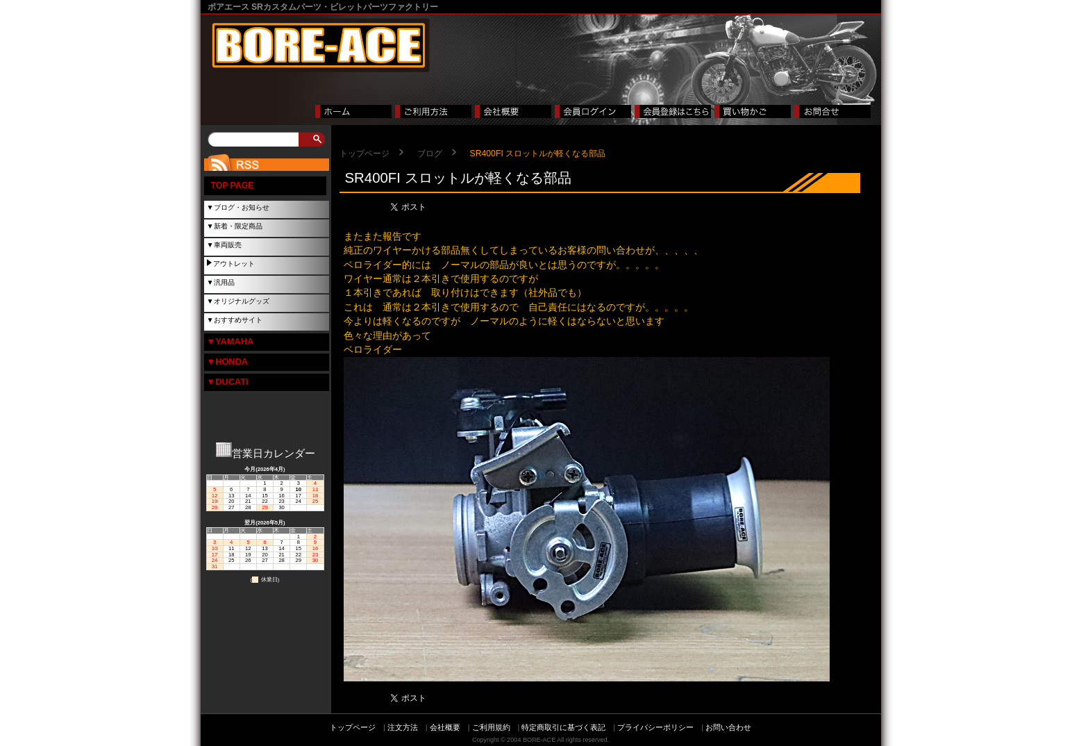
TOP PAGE (232, 185)
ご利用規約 (491, 727)
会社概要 (445, 727)
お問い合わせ (728, 727)
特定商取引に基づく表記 (563, 727)
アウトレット (234, 263)
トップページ (364, 153)
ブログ (429, 153)
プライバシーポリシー (655, 727)
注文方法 (402, 727)
